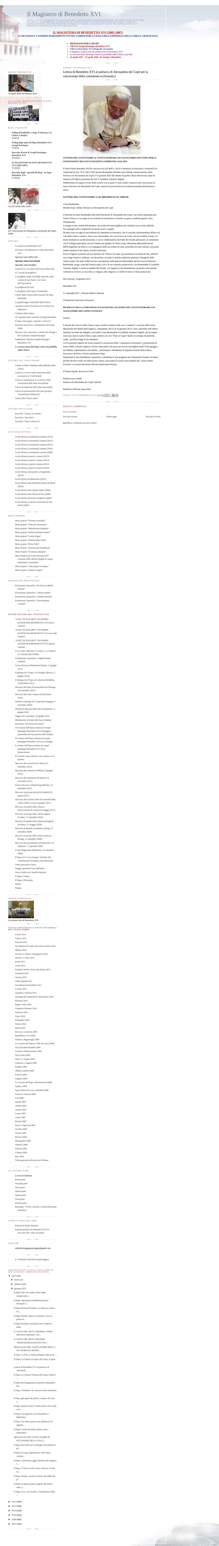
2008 (14, 1519)
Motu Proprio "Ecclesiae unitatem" (30, 551)
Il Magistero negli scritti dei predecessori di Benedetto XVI (96, 51)
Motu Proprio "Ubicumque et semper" (32, 566)
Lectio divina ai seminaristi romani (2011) (34, 444)
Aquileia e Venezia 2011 (26, 992)
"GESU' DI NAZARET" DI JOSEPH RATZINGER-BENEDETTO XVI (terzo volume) (34, 622)
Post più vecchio (153, 416)
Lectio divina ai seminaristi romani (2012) (34, 440)
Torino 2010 (20, 1024)
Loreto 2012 (20, 934)
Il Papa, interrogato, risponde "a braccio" (33, 321)
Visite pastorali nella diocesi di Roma (31, 1160)
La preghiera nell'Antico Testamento (31, 291)
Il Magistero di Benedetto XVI (64, 14)
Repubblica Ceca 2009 (25, 1035)
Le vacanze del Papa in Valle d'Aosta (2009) (34, 1043)
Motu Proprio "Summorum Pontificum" (32, 547)
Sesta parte (20, 1199)
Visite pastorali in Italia (25, 864)
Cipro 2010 (20, 1016)
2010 (14, 1510)
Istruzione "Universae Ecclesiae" (29, 723)
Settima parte (21, 1203)
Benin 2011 (20, 961)
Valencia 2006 (21, 1144)
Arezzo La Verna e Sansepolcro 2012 (31, 954)
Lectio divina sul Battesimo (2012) (30, 479)
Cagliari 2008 (21, 1078)
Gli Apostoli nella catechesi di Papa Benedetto (35, 317)
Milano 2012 (21, 950)
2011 (14, 1506)
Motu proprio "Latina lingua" (28, 536)
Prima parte (20, 1179)
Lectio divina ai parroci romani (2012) (32, 460)
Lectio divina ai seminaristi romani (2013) (34, 436)
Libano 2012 (20, 938)
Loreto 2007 (20, 1113)
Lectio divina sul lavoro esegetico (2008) (33, 498)
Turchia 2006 (21, 1129)
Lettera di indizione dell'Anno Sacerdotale (34, 387)
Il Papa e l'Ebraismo (24, 880)
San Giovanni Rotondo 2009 (27, 1047)
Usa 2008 (19, 1098)
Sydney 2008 (21, 1086)
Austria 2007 (21, 1109)
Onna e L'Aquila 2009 (25, 1059)
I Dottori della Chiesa (24, 313)
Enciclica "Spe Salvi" (24, 417)
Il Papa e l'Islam (22, 876)
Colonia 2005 (21, 1152)
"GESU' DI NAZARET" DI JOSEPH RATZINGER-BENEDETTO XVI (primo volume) (35, 643)
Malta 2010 (20, 1028)
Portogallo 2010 (22, 1020)
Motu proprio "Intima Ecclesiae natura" (32, 532)
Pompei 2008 (21, 1066)
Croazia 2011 (21, 989)
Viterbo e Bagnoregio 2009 (27, 1039)
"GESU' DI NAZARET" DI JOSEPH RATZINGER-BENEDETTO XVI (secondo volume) (36, 633)
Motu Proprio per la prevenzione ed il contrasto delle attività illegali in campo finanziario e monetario (34, 559)
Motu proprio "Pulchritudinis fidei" (31, 540)
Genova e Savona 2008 (25, 1094)
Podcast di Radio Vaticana (26, 1225)
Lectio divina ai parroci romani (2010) (32, 468)
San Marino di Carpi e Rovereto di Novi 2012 (35, 946)
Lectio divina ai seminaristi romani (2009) (34, 452)
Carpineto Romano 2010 (26, 1008)
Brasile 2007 (20, 1121)
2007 (14, 1524)
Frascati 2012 (21, 942)
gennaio (18, 1288)
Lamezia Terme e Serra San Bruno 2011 (33, 969)
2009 (14, 1515)
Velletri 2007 (21, 1105)
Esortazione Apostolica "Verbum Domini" (33, 596)
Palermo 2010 (21, 1000)
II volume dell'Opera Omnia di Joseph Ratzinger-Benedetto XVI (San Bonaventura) (32, 748)
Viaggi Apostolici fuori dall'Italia (29, 868)
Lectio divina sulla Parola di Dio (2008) (32, 494)
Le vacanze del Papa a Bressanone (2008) (33, 1082)
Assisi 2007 (20, 1117)
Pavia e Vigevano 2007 (25, 1125)
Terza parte (20, 1187)
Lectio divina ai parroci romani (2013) (32, 456)
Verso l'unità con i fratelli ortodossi (30, 872)
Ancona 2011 (21, 977)
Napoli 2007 (20, 1101)
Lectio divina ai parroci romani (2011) (32, 464)
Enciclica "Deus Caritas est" (27, 421)
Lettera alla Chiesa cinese (26, 398)
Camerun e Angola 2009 (26, 1063)
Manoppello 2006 (23, 1141)
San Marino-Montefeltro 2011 (28, 985)
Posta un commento (70, 412)
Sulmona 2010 (21, 1012)
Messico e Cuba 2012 (24, 957)
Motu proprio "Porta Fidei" (27, 544)
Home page (111, 416)
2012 (14, 1501)
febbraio (18, 1284)
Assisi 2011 (20, 965)
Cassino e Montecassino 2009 (28, 1051)
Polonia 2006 (21, 1148)
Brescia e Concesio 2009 (26, 1031)
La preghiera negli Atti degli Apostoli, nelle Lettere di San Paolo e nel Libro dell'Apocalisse (34, 279)
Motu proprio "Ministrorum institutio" (32, 528)
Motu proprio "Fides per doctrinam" (31, 524)
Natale (18, 884)
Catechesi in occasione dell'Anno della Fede (34, 269)
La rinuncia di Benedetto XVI (28, 246)
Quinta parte (20, 1195)
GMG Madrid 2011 (23, 981)
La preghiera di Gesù (24, 287)
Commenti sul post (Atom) (85, 423)
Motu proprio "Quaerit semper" (29, 570)
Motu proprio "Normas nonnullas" (30, 520)
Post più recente (70, 416)
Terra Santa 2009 (22, 1055)
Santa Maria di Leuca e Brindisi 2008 (31, 1090)
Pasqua (18, 888)
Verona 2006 (20, 1133)
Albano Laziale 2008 (24, 1070)
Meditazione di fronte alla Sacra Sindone (33, 720)
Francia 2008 (21, 1074)
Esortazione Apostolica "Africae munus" (33, 592)
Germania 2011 (22, 973)
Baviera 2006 (21, 1137)
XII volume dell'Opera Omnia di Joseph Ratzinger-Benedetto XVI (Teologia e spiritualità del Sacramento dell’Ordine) (34, 731)
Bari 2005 (19, 1156)
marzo (17, 1279)
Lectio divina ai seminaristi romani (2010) (34, 448)
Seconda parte (21, 1183)
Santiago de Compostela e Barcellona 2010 (34, 996)
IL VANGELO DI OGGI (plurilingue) (32, 1259)
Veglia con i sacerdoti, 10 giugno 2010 (32, 716)
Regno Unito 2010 (23, 1004)
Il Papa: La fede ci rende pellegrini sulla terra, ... (35, 1354)
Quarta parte (20, 1191)
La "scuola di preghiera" (26, 272)
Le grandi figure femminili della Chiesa (32, 302)
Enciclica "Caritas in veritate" (28, 413)
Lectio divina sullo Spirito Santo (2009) (32, 490)
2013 (14, 1276)
